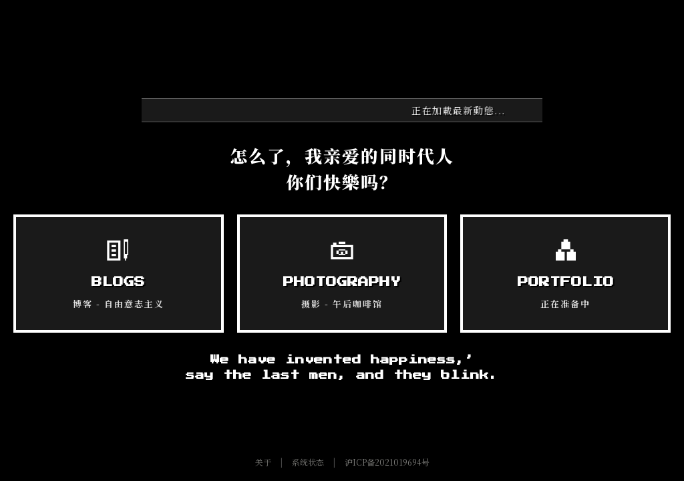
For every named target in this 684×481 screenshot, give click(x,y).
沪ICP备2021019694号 (387, 462)
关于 (263, 462)
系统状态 (308, 462)
